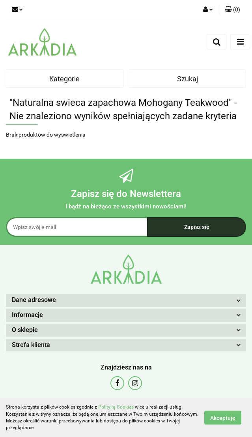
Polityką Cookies (116, 407)
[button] (232, 10)
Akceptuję (222, 417)
